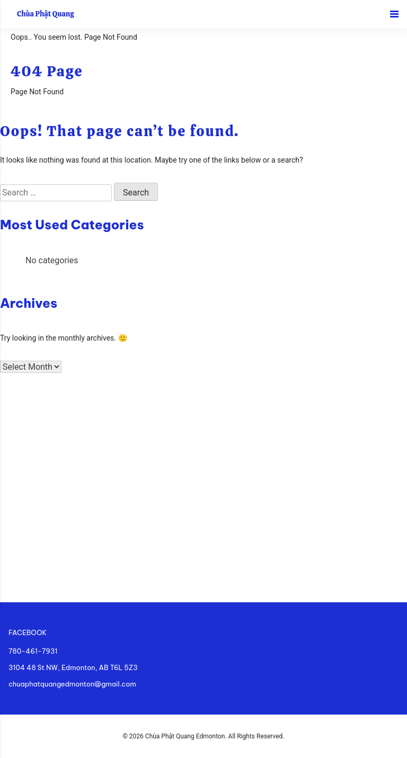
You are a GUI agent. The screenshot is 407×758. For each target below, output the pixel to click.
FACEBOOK (27, 632)
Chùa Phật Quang (45, 14)
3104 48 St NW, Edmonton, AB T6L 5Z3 (73, 667)
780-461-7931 (32, 651)
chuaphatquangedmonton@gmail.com (72, 684)
